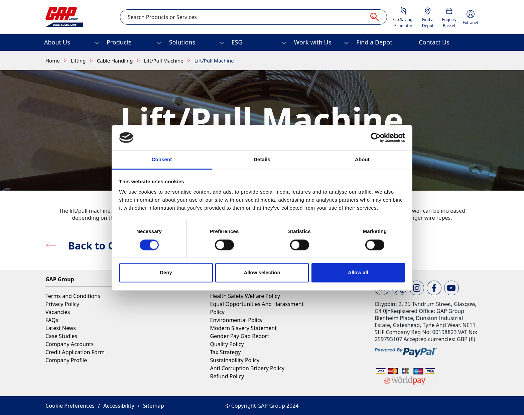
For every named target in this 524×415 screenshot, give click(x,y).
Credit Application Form (75, 352)
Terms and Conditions (72, 296)
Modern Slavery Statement (243, 328)
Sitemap (153, 405)
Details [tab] (262, 160)
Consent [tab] (162, 160)
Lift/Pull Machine (164, 60)
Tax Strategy (225, 352)
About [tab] (362, 160)
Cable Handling (115, 60)
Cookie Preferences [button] (70, 405)
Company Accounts (69, 344)
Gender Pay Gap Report (239, 336)
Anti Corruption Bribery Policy (247, 368)
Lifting (79, 60)
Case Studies (61, 336)
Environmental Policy (236, 320)
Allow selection (262, 273)
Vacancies (57, 312)
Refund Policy (227, 376)
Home (53, 60)
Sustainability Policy (234, 360)
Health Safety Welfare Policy (245, 296)
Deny (166, 273)
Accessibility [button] (118, 405)
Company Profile (66, 360)
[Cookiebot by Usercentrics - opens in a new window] (376, 137)
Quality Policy (227, 344)
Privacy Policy (62, 304)
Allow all (358, 273)
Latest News (60, 328)
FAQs (51, 320)
